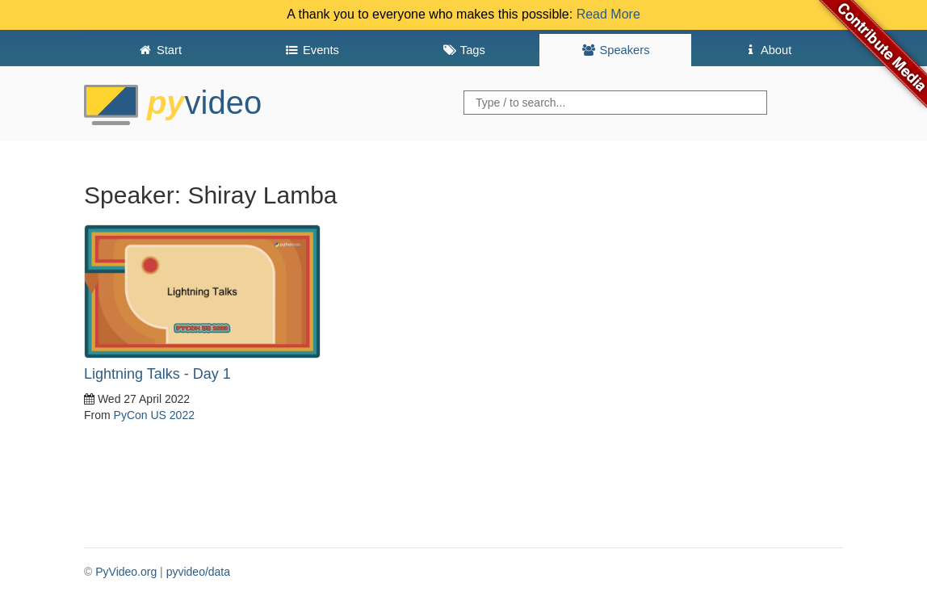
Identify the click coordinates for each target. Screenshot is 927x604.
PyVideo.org (126, 571)
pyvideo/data (198, 571)
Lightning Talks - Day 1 (157, 374)
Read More (608, 14)
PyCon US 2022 (154, 415)
